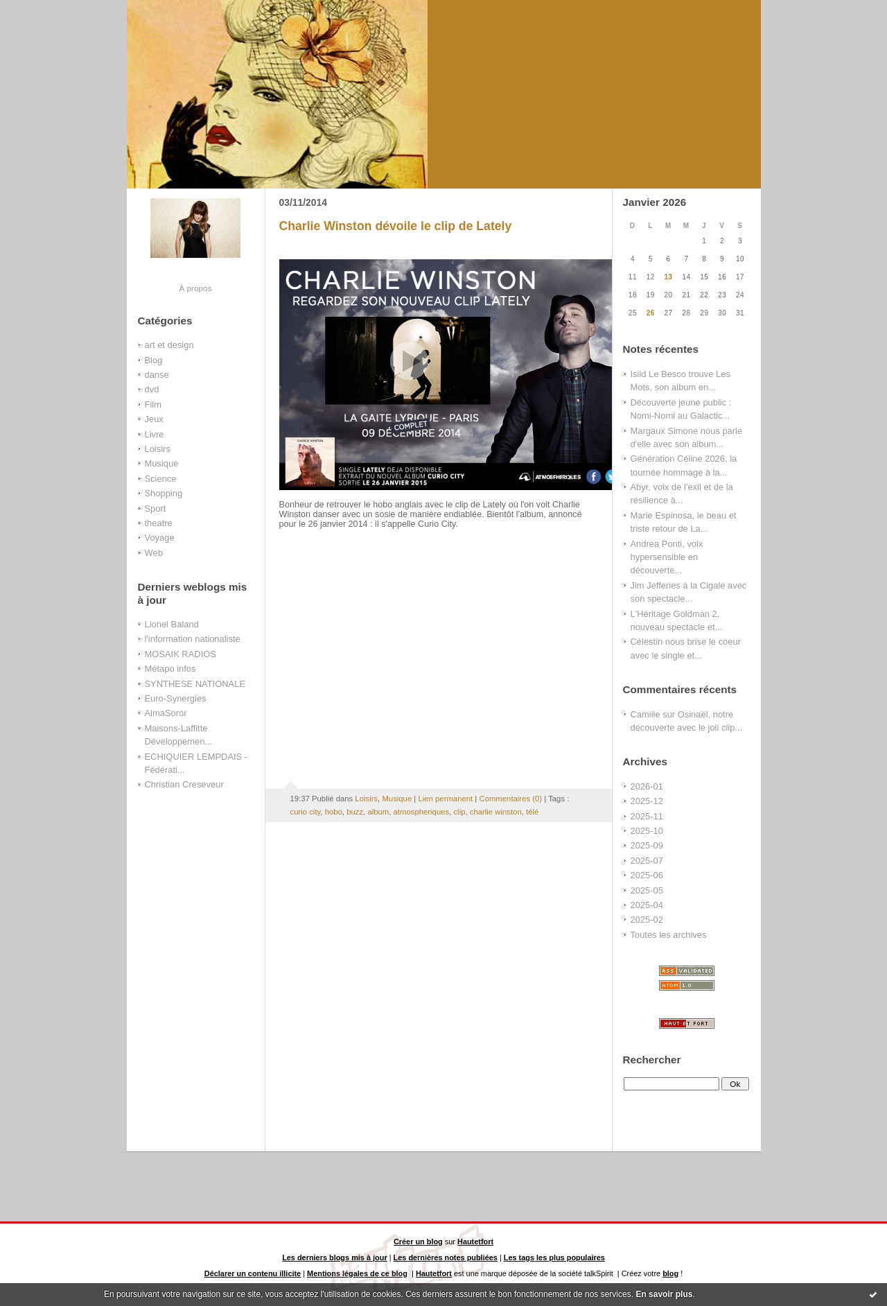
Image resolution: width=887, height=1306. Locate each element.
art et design (169, 345)
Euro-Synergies (176, 698)
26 (651, 313)
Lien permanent (445, 798)
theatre (159, 523)
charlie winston (496, 812)
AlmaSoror (166, 713)
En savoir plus (663, 1294)
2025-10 (647, 831)
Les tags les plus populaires (554, 1257)
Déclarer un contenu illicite (252, 1273)
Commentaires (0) (510, 798)
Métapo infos (170, 668)
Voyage (160, 537)
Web (154, 553)
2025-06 (647, 875)
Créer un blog (418, 1241)
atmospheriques (422, 812)
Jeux (154, 419)
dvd (152, 389)
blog (670, 1273)
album (378, 812)
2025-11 (647, 816)
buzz (354, 812)
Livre (154, 434)
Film (153, 404)
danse (157, 374)
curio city (305, 812)
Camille (645, 714)
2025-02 (647, 919)
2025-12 (647, 801)
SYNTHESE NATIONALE (195, 684)
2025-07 (647, 860)
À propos (195, 288)
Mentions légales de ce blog (357, 1273)
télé (532, 812)
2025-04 (647, 905)
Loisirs (157, 449)
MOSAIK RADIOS (180, 654)
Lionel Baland (172, 624)
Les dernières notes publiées (446, 1257)
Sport (155, 508)
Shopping (164, 493)
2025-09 (647, 845)
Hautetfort (475, 1241)
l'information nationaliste (192, 639)
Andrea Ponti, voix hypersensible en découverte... (667, 557)
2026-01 (647, 786)
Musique (162, 463)
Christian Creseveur (184, 784)
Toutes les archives (669, 935)
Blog (154, 360)
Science (161, 478)
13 (669, 277)
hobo (333, 812)
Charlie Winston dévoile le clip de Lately (395, 226)
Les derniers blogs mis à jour (334, 1257)
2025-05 (647, 890)
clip (459, 812)
